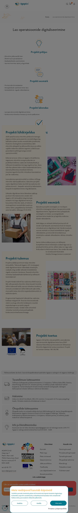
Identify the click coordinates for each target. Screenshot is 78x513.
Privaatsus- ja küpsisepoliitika (57, 508)
